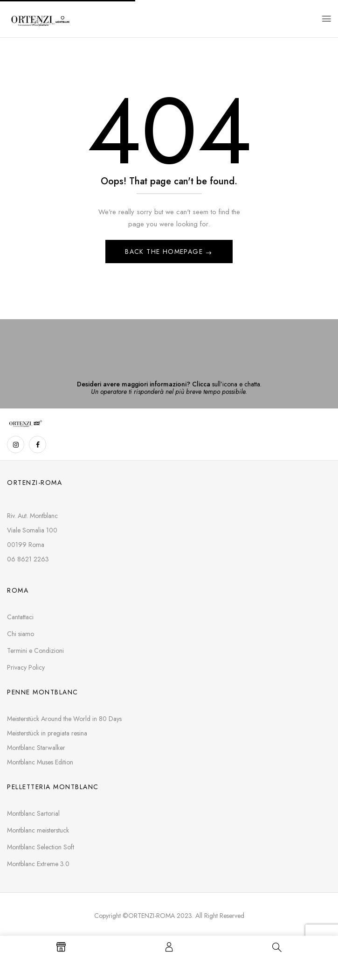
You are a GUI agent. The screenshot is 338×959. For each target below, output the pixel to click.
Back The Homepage (165, 251)
